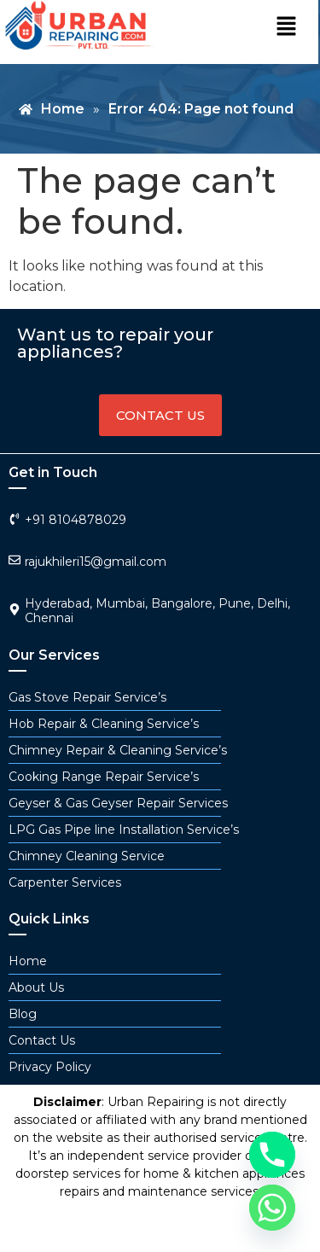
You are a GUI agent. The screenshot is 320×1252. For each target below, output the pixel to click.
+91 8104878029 (75, 519)
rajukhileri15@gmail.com (95, 561)
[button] (286, 27)
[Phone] (272, 1155)
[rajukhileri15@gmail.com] (14, 560)
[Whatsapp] (272, 1208)
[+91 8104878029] (14, 519)
